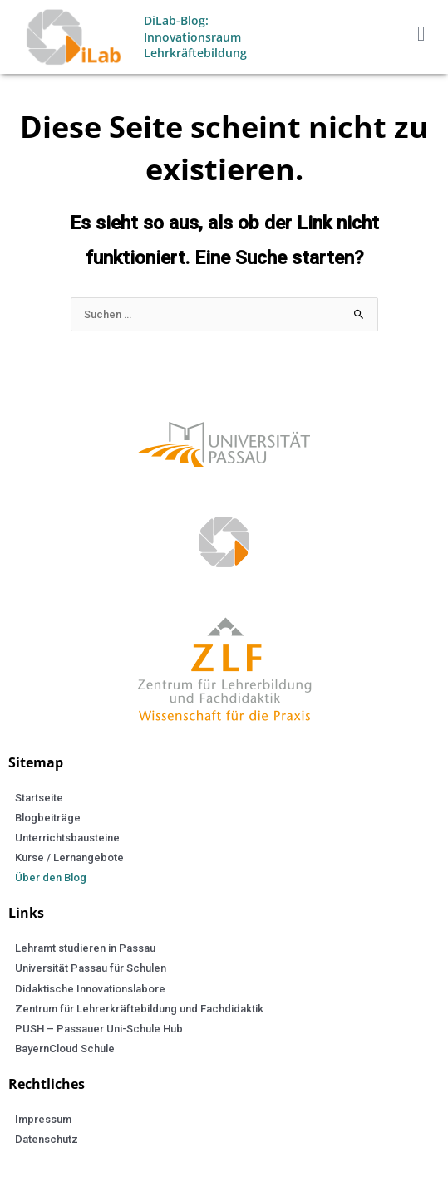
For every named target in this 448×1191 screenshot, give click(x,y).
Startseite (39, 798)
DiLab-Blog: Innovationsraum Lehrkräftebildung (195, 36)
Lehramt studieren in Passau (85, 948)
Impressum (43, 1119)
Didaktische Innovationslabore (90, 989)
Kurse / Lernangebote (69, 857)
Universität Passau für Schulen (90, 968)
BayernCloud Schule (65, 1048)
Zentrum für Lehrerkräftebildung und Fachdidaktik (139, 1008)
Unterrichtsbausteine (67, 837)
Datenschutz (46, 1139)
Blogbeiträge (48, 817)
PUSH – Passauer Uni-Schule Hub (99, 1028)
